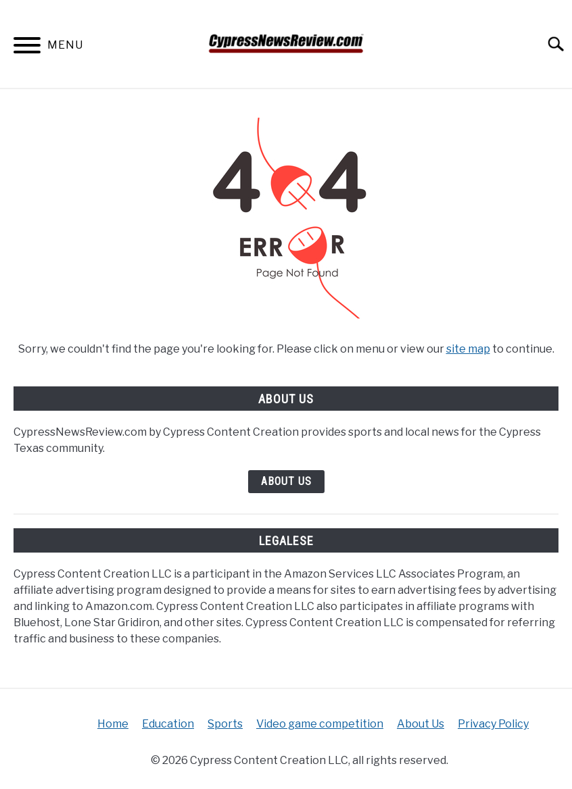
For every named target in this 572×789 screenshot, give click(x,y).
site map (468, 348)
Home (112, 723)
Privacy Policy (493, 723)
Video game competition (319, 723)
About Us (286, 481)
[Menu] (27, 48)
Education (168, 723)
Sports (225, 723)
